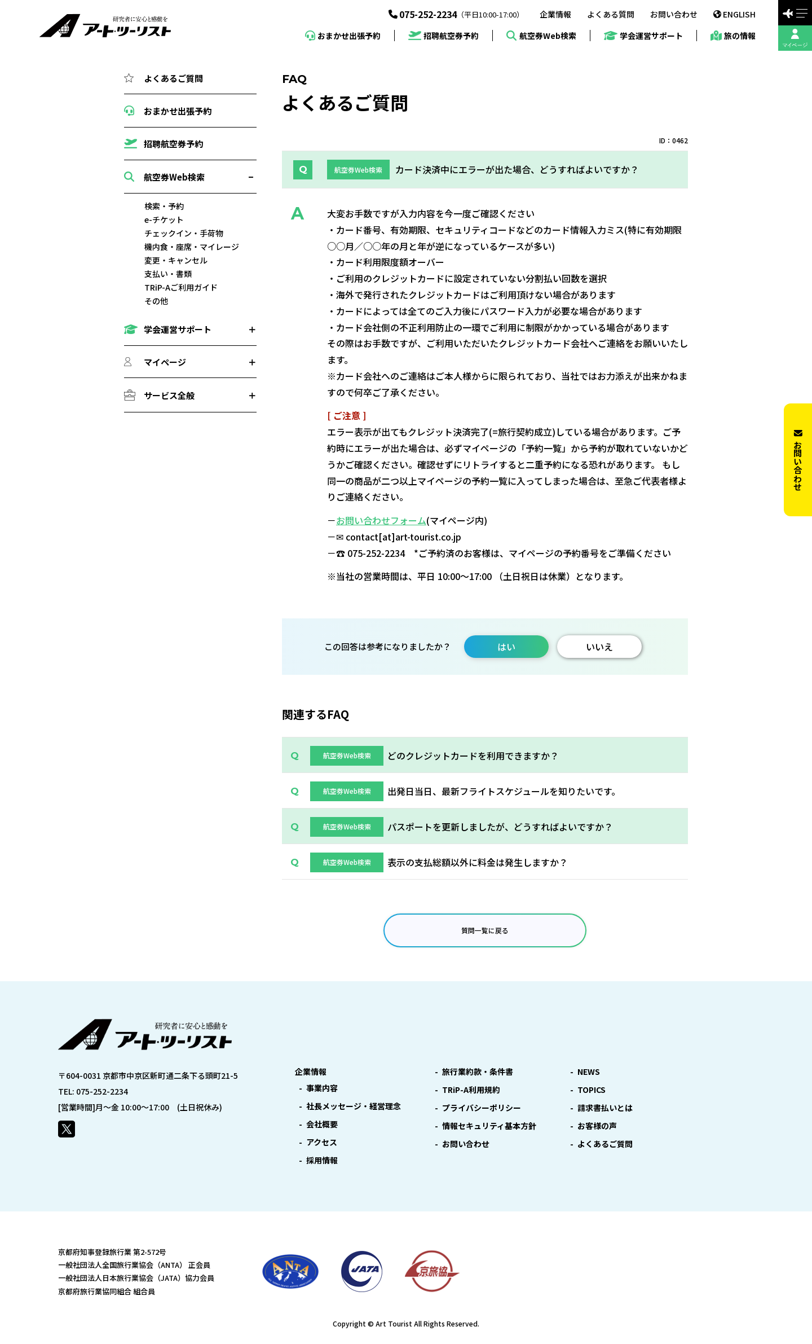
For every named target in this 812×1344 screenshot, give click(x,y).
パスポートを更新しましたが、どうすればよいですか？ (500, 826)
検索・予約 (164, 206)
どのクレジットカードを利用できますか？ (473, 755)
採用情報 (322, 1160)
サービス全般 (169, 395)
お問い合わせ (674, 14)
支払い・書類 (168, 273)
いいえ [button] (599, 646)
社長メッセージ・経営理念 (353, 1106)
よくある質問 (610, 14)
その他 (156, 300)
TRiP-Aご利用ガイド (181, 287)
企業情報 (555, 14)
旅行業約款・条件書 (477, 1071)
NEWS (588, 1071)
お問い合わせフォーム (381, 520)
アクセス (321, 1142)
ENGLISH (734, 14)
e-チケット (164, 219)
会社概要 (322, 1124)
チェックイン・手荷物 (183, 233)
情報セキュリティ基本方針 (489, 1126)
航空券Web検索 (541, 35)
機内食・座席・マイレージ (191, 246)
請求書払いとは (605, 1108)
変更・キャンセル (176, 260)
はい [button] (506, 646)
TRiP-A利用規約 (471, 1089)
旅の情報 (733, 35)
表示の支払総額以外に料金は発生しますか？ (477, 862)
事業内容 (322, 1088)
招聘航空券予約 (443, 36)
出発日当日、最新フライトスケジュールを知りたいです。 (503, 791)
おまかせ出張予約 (343, 35)
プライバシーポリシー (481, 1108)
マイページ (165, 362)
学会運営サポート (643, 36)
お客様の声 (597, 1126)
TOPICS (591, 1089)
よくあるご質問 (163, 78)
